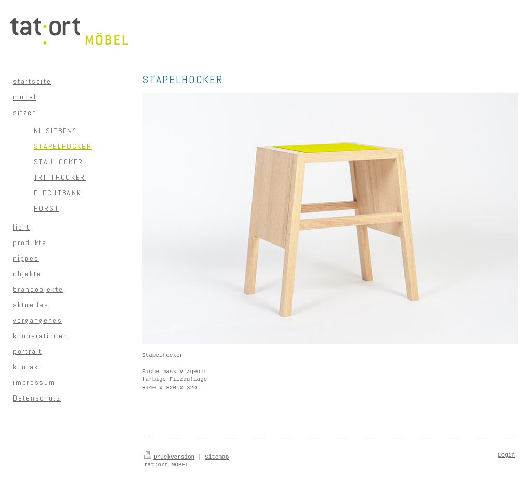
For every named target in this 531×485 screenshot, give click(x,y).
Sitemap (217, 457)
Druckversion (169, 457)
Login (506, 455)
